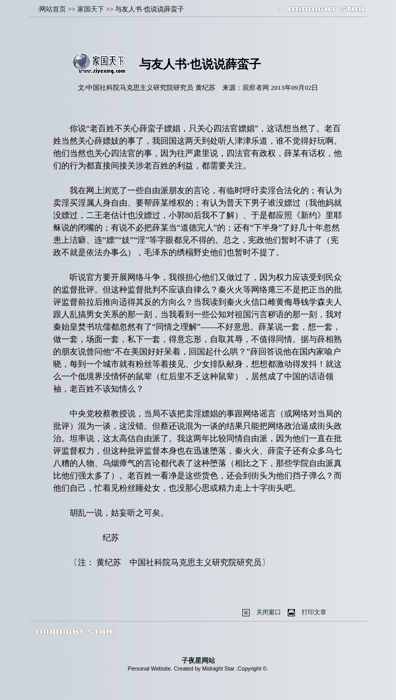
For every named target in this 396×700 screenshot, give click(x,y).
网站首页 (52, 9)
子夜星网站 (198, 660)
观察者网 (255, 87)
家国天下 (90, 9)
